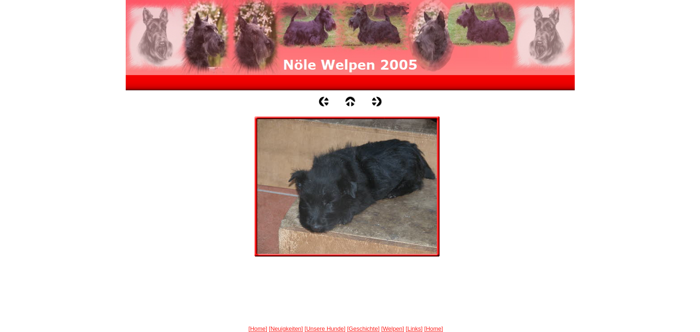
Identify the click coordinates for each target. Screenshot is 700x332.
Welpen (393, 328)
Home (258, 328)
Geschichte (363, 328)
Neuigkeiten (285, 328)
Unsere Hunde (325, 328)
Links (414, 328)
